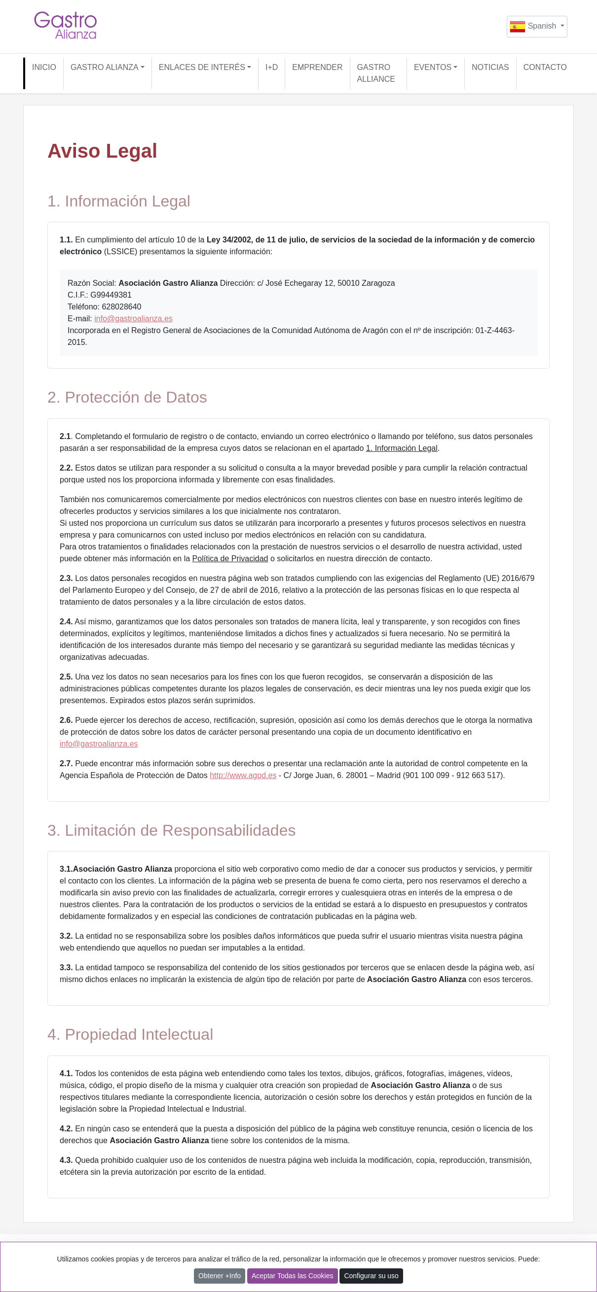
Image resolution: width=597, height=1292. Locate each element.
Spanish (534, 26)
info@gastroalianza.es (133, 318)
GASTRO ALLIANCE (376, 73)
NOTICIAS (490, 67)
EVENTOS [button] (432, 67)
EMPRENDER (317, 67)
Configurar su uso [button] (371, 1276)
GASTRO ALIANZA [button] (105, 67)
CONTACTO (545, 67)
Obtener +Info (219, 1276)
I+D (271, 67)
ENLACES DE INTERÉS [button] (202, 67)
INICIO (44, 67)
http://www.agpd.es (243, 775)
